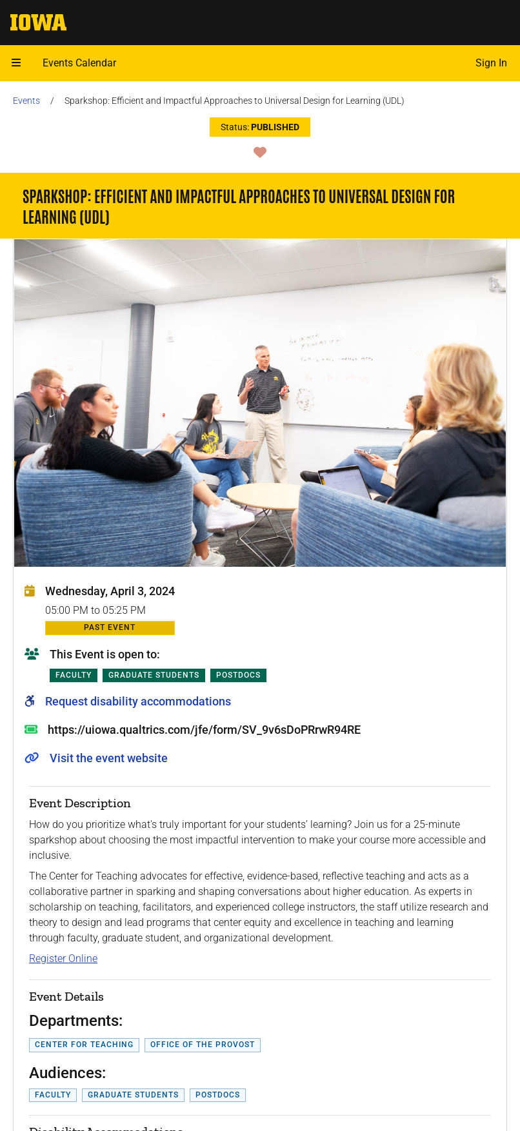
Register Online (63, 958)
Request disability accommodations (138, 701)
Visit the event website (109, 758)
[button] (16, 63)
